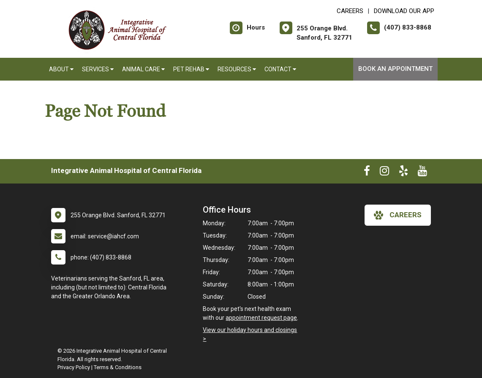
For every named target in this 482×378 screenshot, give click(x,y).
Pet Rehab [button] (191, 69)
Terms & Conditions (118, 367)
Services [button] (98, 69)
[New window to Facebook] (366, 172)
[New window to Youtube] (422, 172)
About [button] (61, 69)
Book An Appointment (395, 69)
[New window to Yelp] (403, 172)
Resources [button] (237, 69)
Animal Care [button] (143, 69)
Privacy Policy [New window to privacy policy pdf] (73, 367)
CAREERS (350, 11)
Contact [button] (280, 69)
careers (398, 215)
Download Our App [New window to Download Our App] (404, 11)
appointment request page (261, 317)
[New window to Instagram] (384, 172)
